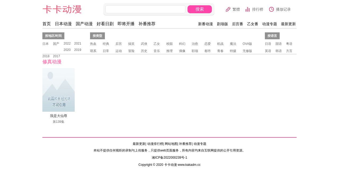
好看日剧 (105, 23)
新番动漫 (205, 24)
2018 (46, 56)
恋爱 (207, 44)
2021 (77, 43)
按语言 (272, 36)
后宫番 (237, 24)
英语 (268, 51)
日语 (268, 44)
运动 (118, 51)
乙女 (157, 44)
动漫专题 (269, 24)
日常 (106, 51)
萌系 (93, 51)
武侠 (144, 44)
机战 (220, 44)
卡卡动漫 (66, 9)
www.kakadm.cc (189, 165)
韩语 (278, 51)
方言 (289, 51)
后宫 (118, 44)
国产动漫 (84, 23)
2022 (67, 43)
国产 (56, 44)
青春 (220, 51)
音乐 (157, 51)
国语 (278, 44)
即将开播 (126, 23)
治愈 (195, 44)
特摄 (233, 51)
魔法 (233, 44)
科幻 (182, 44)
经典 (106, 44)
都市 (207, 51)
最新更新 (288, 24)
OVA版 (247, 44)
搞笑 (131, 44)
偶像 (182, 51)
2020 (67, 50)
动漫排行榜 (155, 144)
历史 (144, 51)
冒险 (131, 51)
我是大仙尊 (58, 116)
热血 (93, 44)
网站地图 (171, 144)
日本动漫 (63, 23)
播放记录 (283, 9)
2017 (56, 56)
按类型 (97, 36)
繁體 (236, 9)
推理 (169, 51)
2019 (77, 50)
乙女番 (252, 24)
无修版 (247, 51)
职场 (195, 51)
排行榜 (257, 9)
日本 (45, 44)
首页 (46, 23)
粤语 (289, 44)
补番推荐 (147, 23)
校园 (169, 44)
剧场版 (222, 24)
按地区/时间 (53, 36)
